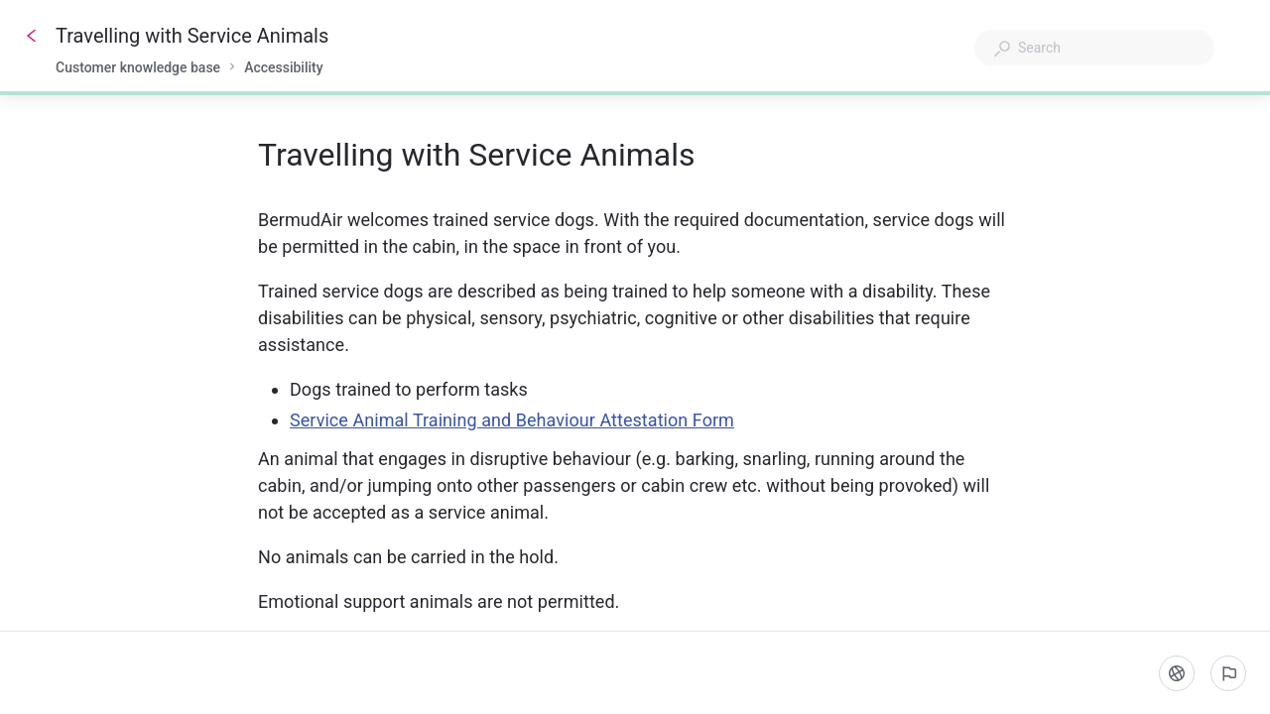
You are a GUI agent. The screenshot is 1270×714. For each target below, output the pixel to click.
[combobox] (1094, 47)
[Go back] (32, 36)
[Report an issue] (1228, 673)
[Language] (1177, 673)
